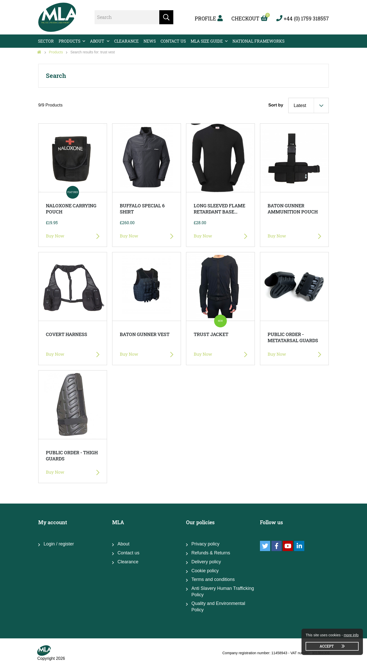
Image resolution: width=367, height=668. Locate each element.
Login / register (59, 543)
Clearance (126, 41)
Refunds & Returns (210, 552)
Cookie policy (205, 570)
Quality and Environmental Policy (218, 606)
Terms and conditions (213, 579)
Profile (209, 18)
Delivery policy (206, 561)
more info (351, 635)
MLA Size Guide (207, 41)
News (149, 41)
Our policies (200, 522)
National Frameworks (258, 41)
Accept (327, 646)
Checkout (249, 18)
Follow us (271, 522)
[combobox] (308, 105)
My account (52, 522)
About (97, 41)
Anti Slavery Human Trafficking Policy (222, 591)
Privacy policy (205, 543)
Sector (46, 41)
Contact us (173, 41)
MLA (118, 522)
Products (69, 41)
